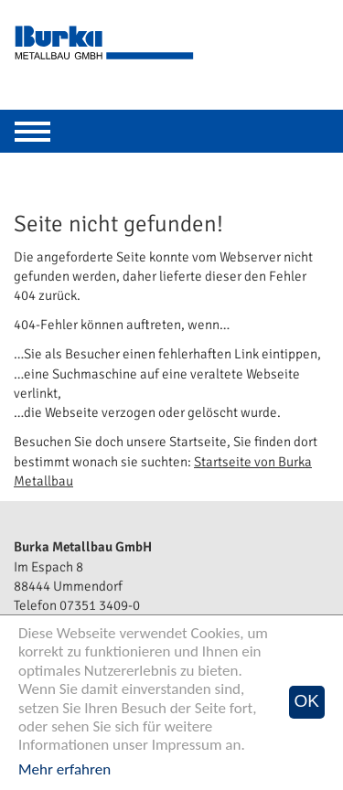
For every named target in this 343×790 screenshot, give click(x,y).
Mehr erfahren (64, 769)
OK (307, 700)
